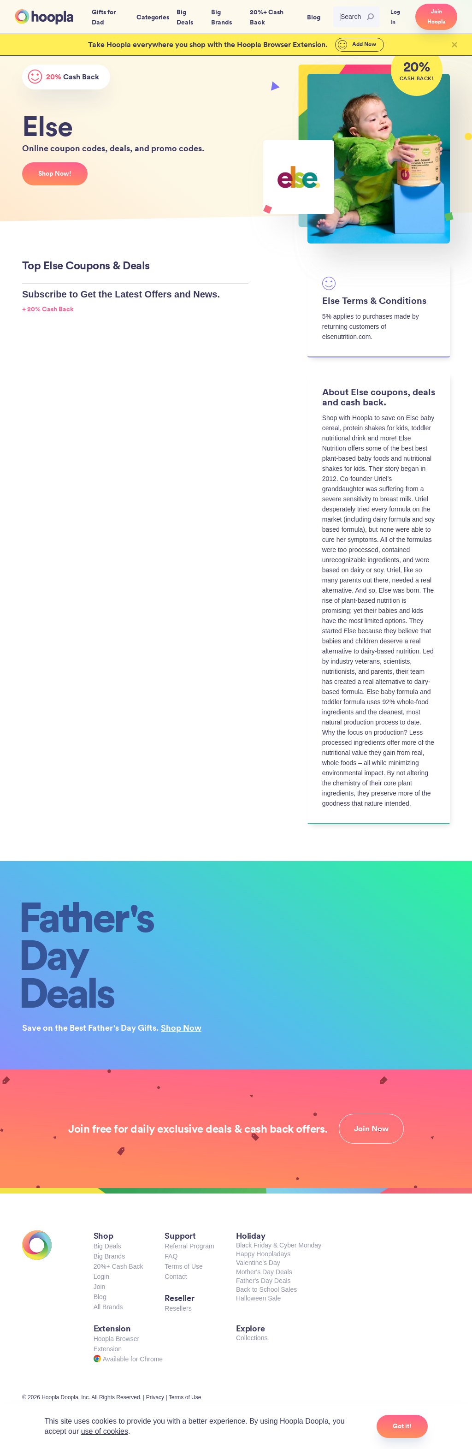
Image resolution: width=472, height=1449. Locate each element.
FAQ (171, 1256)
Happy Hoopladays (263, 1254)
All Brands (108, 1307)
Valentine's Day (258, 1262)
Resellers (178, 1308)
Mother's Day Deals (264, 1272)
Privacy (155, 1397)
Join (100, 1286)
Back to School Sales (266, 1289)
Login (101, 1276)
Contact (176, 1276)
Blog (100, 1297)
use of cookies (104, 1431)
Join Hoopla (436, 16)
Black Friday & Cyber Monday (278, 1245)
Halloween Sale (258, 1298)
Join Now (371, 1128)
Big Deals (107, 1246)
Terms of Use (183, 1266)
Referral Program (189, 1246)
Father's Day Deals (263, 1280)
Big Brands (109, 1256)
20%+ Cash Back (118, 1266)
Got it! (402, 1426)
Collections (251, 1338)
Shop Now (181, 1027)
